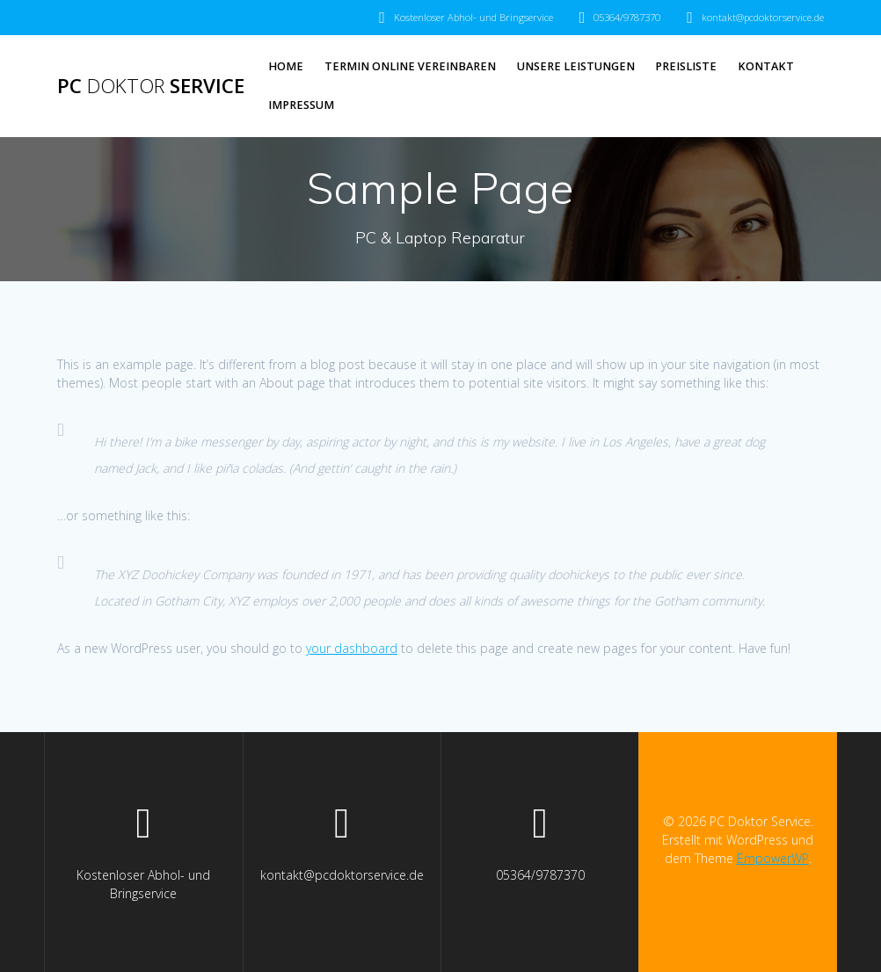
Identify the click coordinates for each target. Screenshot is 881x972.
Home (285, 66)
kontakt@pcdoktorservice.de (763, 17)
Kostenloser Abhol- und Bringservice (473, 17)
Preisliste (686, 66)
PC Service (150, 86)
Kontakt (766, 66)
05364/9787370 (626, 17)
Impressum (301, 105)
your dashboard (351, 648)
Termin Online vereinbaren (410, 66)
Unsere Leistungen (576, 66)
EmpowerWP (773, 858)
